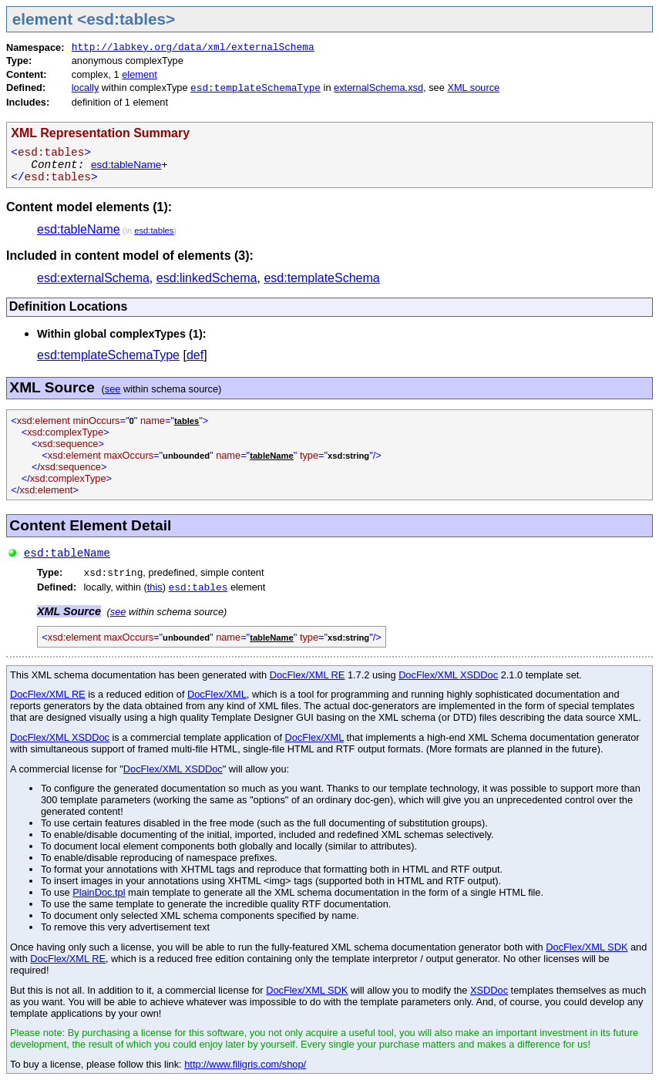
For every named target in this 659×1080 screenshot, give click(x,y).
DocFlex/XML (217, 694)
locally (85, 87)
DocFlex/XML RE (307, 675)
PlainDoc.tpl (98, 892)
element (139, 74)
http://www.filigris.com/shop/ (245, 1064)
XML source (473, 87)
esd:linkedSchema (206, 277)
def (195, 355)
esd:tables (153, 230)
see (113, 389)
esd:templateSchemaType (255, 88)
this (155, 587)
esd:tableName (126, 164)
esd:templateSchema (321, 277)
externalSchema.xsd (378, 87)
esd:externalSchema (93, 277)
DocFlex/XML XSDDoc (448, 675)
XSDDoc (489, 990)
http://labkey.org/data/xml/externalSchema (193, 47)
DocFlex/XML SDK (586, 947)
